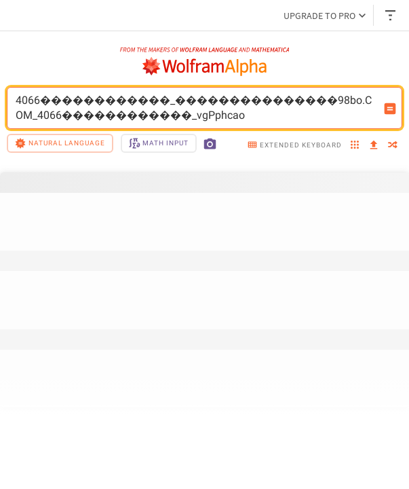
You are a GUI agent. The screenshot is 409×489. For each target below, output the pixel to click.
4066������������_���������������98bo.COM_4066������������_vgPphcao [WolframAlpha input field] (195, 108)
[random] (392, 146)
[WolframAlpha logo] (204, 66)
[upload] (373, 145)
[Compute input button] (390, 108)
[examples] (354, 146)
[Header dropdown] (391, 15)
